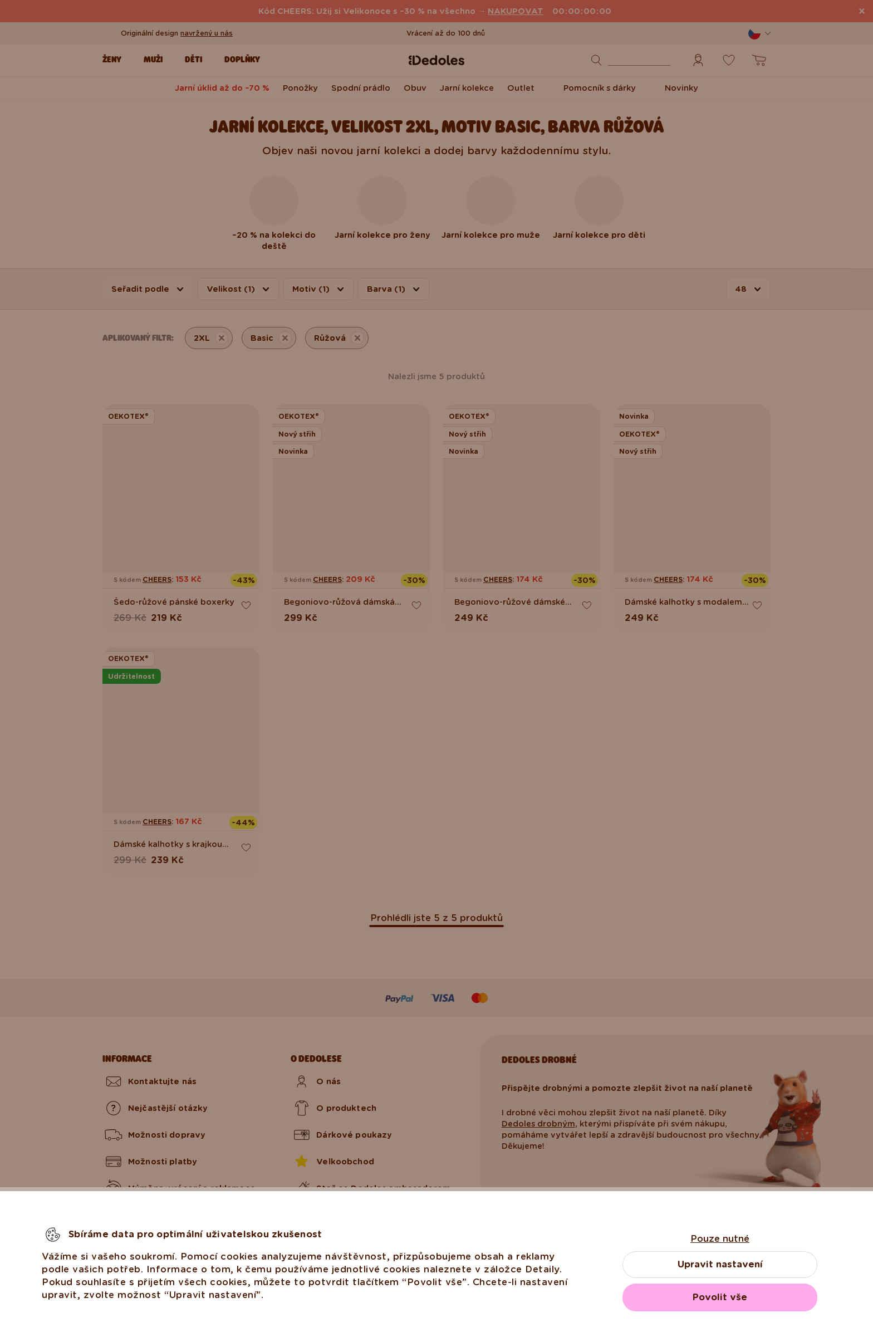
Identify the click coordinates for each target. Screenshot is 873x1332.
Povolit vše (720, 1297)
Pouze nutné (719, 1238)
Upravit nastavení (720, 1264)
